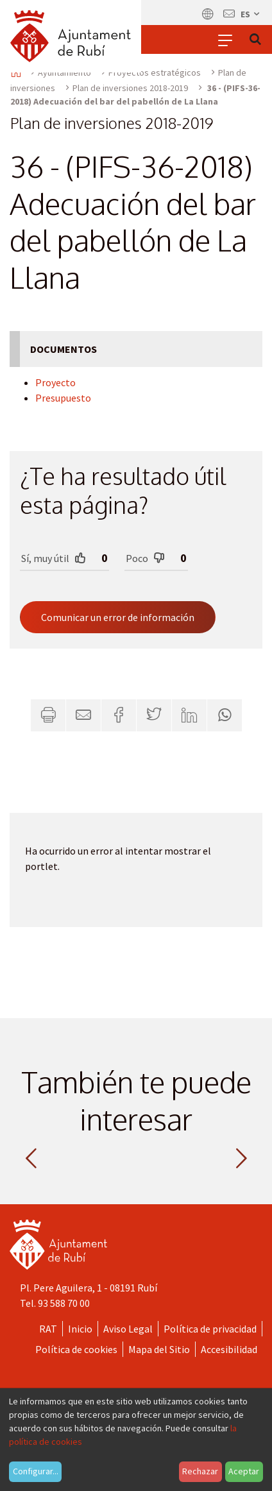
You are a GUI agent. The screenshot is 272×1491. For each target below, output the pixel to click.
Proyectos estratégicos (154, 72)
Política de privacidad (210, 1328)
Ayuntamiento (64, 72)
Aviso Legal (128, 1328)
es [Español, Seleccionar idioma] (251, 14)
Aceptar (243, 1471)
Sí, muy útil (53, 557)
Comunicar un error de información (117, 617)
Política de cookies (76, 1349)
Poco (145, 557)
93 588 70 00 (64, 1303)
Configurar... (35, 1471)
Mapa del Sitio (159, 1349)
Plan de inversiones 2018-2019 (130, 88)
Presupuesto (63, 397)
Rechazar (200, 1471)
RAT (48, 1328)
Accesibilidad (229, 1349)
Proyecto (55, 382)
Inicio (80, 1328)
